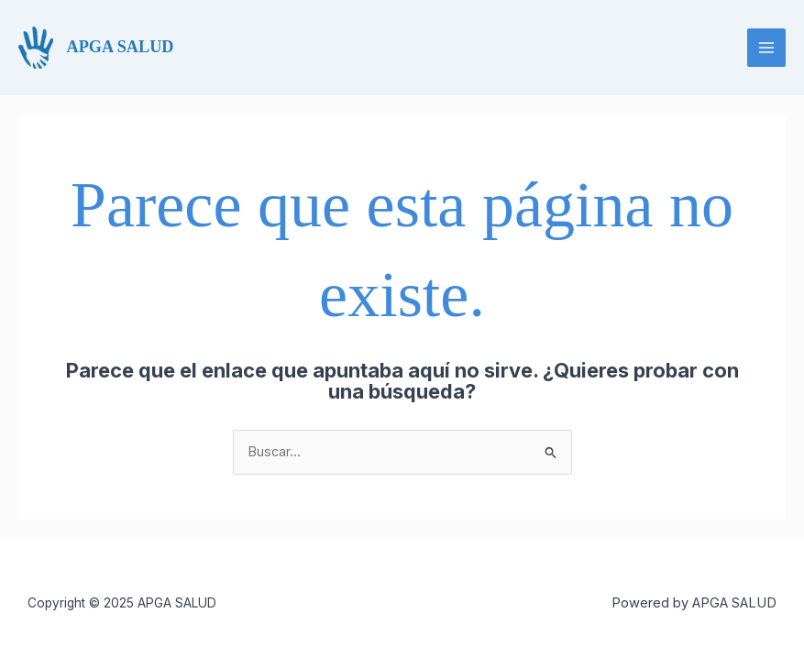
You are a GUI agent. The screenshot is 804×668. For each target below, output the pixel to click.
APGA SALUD (120, 47)
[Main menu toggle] (766, 47)
